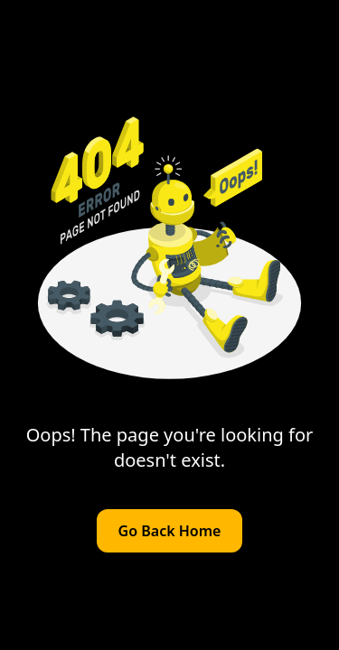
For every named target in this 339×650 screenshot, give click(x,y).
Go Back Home (169, 531)
